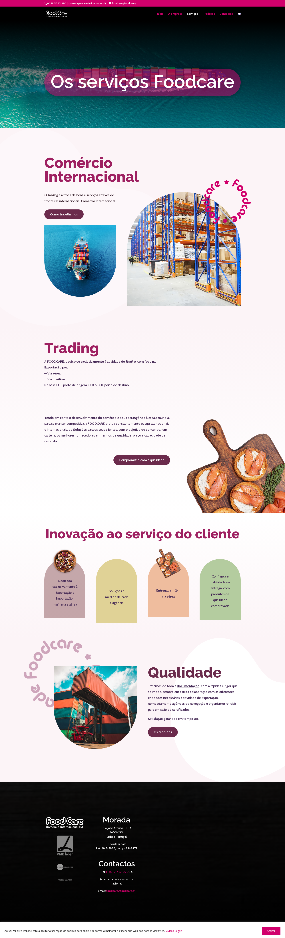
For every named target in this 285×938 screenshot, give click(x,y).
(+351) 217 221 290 (117, 872)
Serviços (192, 14)
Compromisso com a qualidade (141, 460)
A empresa (175, 14)
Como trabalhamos (64, 214)
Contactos (226, 14)
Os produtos (163, 732)
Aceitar (271, 931)
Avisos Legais (174, 931)
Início (160, 14)
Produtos (209, 14)
